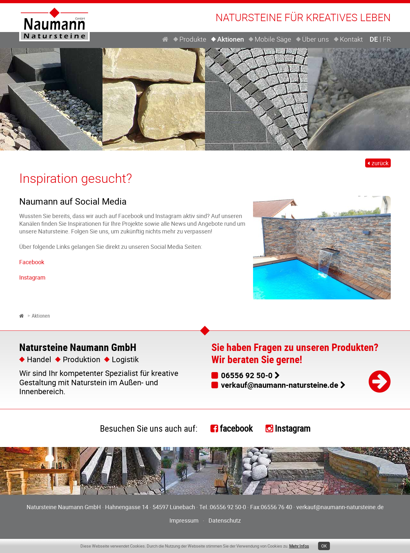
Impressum (184, 520)
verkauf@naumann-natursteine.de (279, 385)
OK (324, 546)
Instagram (32, 277)
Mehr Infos (299, 546)
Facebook (31, 262)
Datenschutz (225, 520)
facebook (236, 428)
